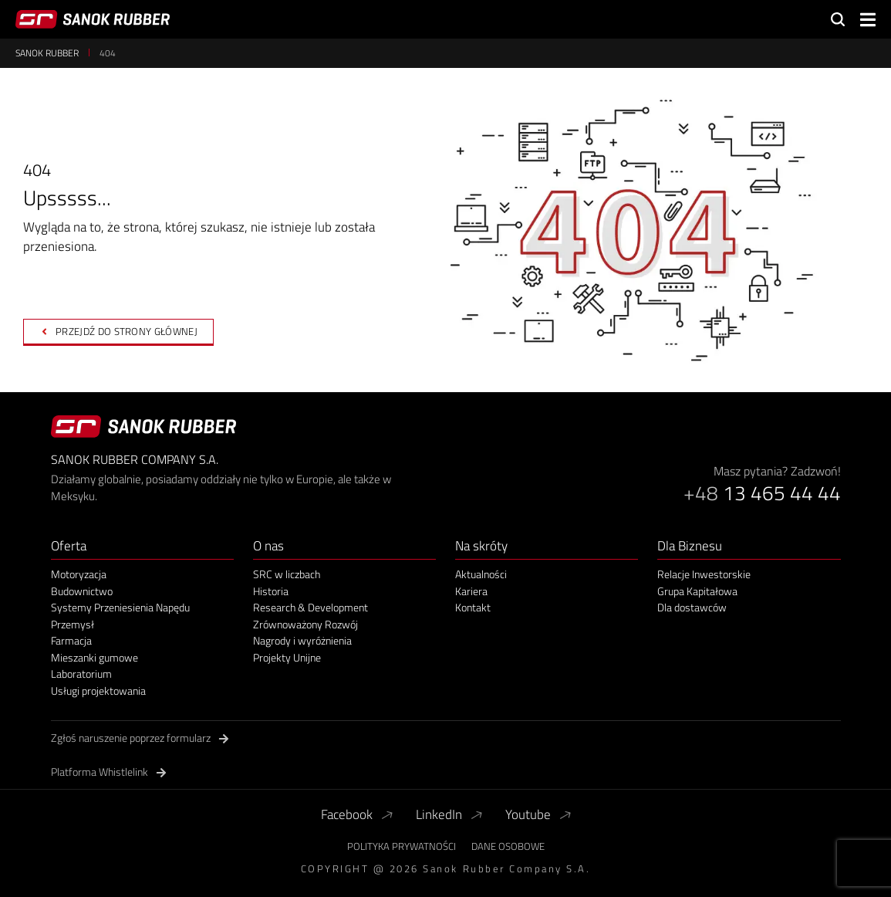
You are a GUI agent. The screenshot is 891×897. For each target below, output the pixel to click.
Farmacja (71, 641)
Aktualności (481, 574)
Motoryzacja (78, 574)
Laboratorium (81, 674)
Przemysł (72, 624)
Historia (271, 591)
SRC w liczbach (286, 574)
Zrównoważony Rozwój (305, 624)
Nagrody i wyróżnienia (302, 641)
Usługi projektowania (98, 691)
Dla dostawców (692, 607)
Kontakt (473, 607)
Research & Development (310, 607)
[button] (868, 20)
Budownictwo (82, 591)
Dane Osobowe (508, 846)
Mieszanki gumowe (94, 658)
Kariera (471, 591)
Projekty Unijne (287, 658)
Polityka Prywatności (401, 846)
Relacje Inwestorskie (704, 574)
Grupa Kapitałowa (697, 591)
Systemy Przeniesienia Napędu (120, 607)
